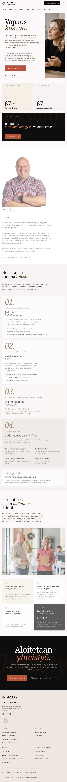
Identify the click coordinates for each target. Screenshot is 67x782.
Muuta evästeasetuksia (30, 777)
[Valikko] (63, 3)
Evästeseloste (39, 755)
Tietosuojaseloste (40, 752)
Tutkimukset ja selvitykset (10, 743)
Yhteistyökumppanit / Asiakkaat (12, 759)
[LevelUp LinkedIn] (3, 714)
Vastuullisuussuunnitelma (10, 755)
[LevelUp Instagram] (10, 714)
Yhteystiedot (6, 762)
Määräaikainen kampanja (10, 739)
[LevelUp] (21, 3)
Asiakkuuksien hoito (8, 736)
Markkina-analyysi (40, 732)
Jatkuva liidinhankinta (9, 732)
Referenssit (38, 736)
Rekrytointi (5, 752)
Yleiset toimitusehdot (41, 759)
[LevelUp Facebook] (6, 714)
